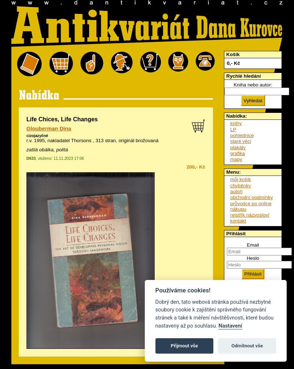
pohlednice (242, 135)
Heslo (253, 258)
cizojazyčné (37, 135)
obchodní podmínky (251, 197)
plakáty (238, 147)
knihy (236, 123)
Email (253, 245)
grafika (237, 153)
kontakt (238, 221)
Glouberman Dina (48, 129)
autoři (236, 191)
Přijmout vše (184, 345)
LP (233, 129)
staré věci (240, 141)
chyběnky (240, 185)
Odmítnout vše (247, 345)
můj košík (240, 179)
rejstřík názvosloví (249, 215)
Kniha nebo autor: (253, 85)
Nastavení (230, 326)
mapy (236, 159)
